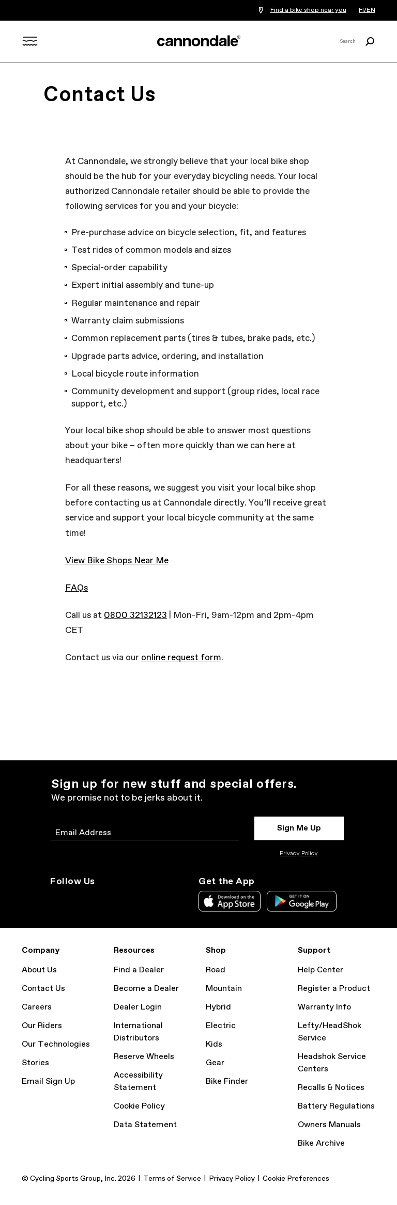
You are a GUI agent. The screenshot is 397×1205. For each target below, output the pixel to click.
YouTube (124, 900)
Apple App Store (229, 901)
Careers (37, 1007)
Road (215, 970)
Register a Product (334, 988)
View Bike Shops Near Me (117, 561)
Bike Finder (227, 1081)
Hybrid (218, 1007)
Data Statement (145, 1124)
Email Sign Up (48, 1081)
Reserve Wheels (144, 1056)
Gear (215, 1062)
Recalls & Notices (331, 1087)
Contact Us (43, 988)
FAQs (76, 588)
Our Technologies (56, 1044)
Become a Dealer (146, 988)
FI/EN (367, 10)
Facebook (102, 900)
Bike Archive (321, 1143)
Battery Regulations (336, 1106)
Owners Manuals (329, 1124)
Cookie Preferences (296, 1178)
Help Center (320, 970)
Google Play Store (302, 901)
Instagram (56, 900)
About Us (39, 970)
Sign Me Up (299, 828)
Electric (221, 1025)
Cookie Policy (139, 1106)
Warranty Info (324, 1007)
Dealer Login (138, 1007)
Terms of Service (172, 1178)
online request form (181, 658)
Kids (214, 1044)
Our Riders (42, 1025)
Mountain (224, 988)
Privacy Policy (299, 854)
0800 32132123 (135, 616)
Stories (35, 1062)
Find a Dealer (139, 970)
